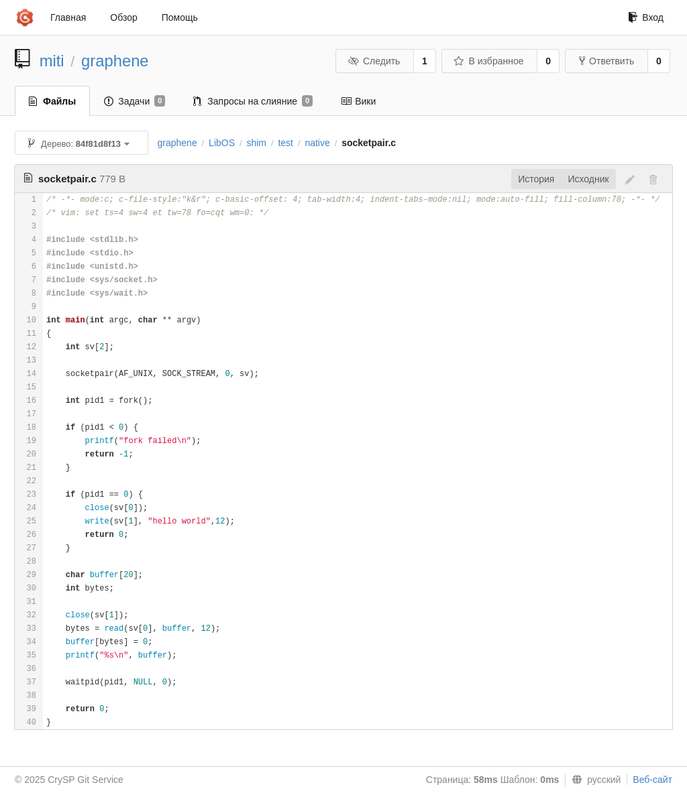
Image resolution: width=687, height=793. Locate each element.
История (536, 179)
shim (256, 142)
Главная (68, 17)
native (317, 142)
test (285, 142)
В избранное (488, 61)
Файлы (52, 101)
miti (52, 61)
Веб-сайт (652, 779)
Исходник (588, 179)
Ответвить (606, 61)
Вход (646, 17)
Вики (358, 101)
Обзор (123, 17)
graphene (115, 61)
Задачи (134, 101)
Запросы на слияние (253, 101)
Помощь (180, 17)
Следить (374, 61)
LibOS (222, 142)
